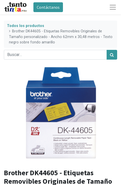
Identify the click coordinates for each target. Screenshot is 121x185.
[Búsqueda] (112, 55)
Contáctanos (48, 7)
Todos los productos (25, 26)
